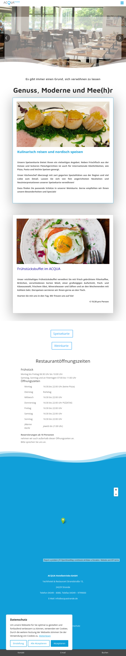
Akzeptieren (59, 643)
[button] (6, 38)
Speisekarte (61, 334)
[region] (39, 632)
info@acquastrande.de (66, 598)
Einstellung (18, 643)
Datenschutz (74, 625)
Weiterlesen (45, 635)
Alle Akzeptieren (39, 643)
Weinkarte (61, 346)
